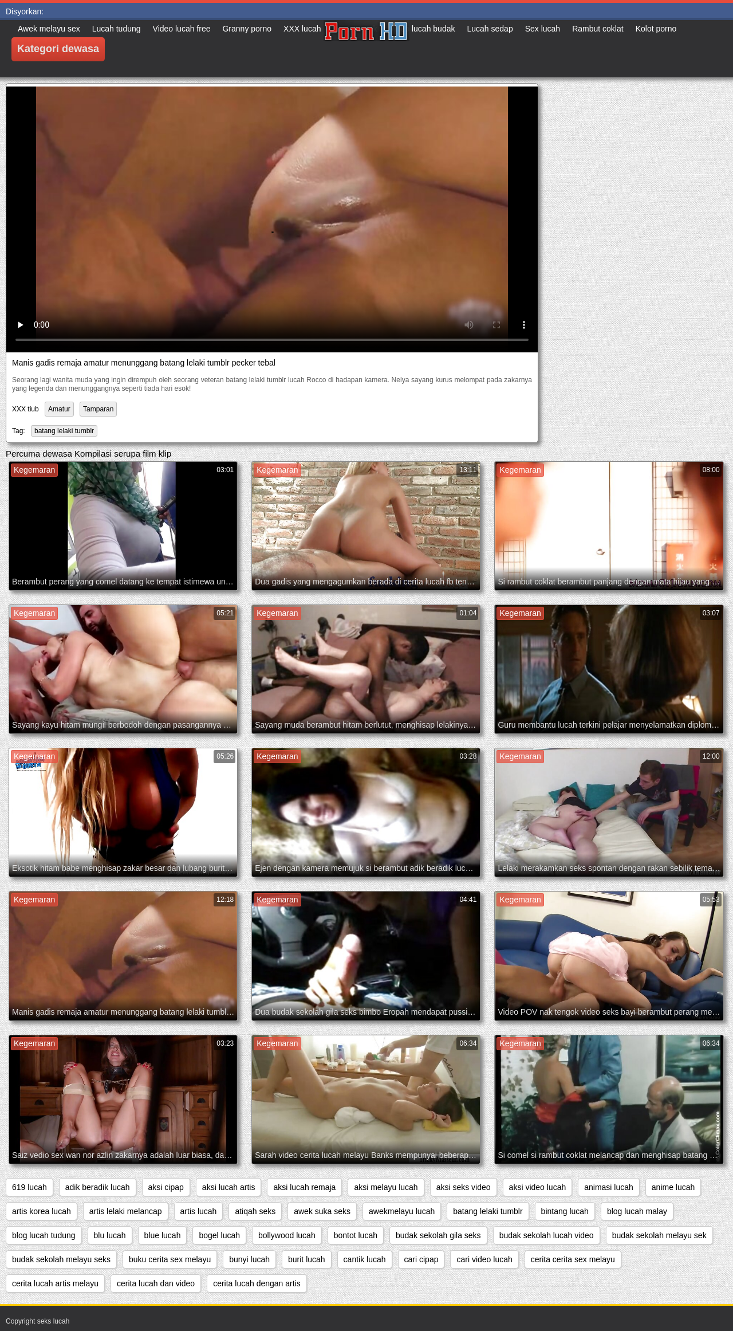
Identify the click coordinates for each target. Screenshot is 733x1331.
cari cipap (421, 1259)
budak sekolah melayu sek (659, 1235)
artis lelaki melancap (125, 1211)
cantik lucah (365, 1259)
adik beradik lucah (97, 1187)
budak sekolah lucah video (546, 1235)
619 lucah (29, 1187)
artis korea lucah (41, 1211)
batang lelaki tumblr (64, 431)
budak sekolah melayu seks (61, 1259)
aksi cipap (166, 1187)
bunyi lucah (249, 1259)
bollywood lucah (287, 1235)
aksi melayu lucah (385, 1187)
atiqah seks (255, 1211)
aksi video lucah (537, 1187)
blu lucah (110, 1235)
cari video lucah (484, 1259)
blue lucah (162, 1235)
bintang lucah (565, 1211)
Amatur (59, 409)
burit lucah (306, 1259)
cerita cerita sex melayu (573, 1259)
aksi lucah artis (228, 1187)
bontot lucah (355, 1235)
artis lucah (198, 1211)
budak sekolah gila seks (438, 1235)
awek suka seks (322, 1211)
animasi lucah (608, 1187)
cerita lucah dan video (156, 1283)
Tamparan (98, 409)
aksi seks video (463, 1187)
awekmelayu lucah (402, 1211)
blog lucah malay (637, 1211)
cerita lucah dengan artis (257, 1283)
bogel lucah (219, 1235)
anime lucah (673, 1187)
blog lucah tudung (44, 1235)
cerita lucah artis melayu (55, 1283)
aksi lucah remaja (304, 1187)
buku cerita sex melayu (170, 1259)
